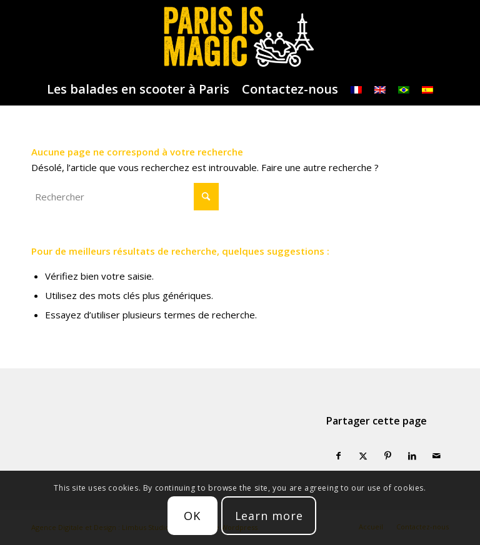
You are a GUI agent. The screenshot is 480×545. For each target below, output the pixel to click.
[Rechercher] (125, 196)
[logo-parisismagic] (240, 37)
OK (192, 515)
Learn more (269, 515)
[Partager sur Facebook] (338, 456)
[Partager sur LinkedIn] (412, 456)
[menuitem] (138, 89)
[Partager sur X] (363, 456)
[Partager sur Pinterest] (387, 456)
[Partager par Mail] (436, 456)
